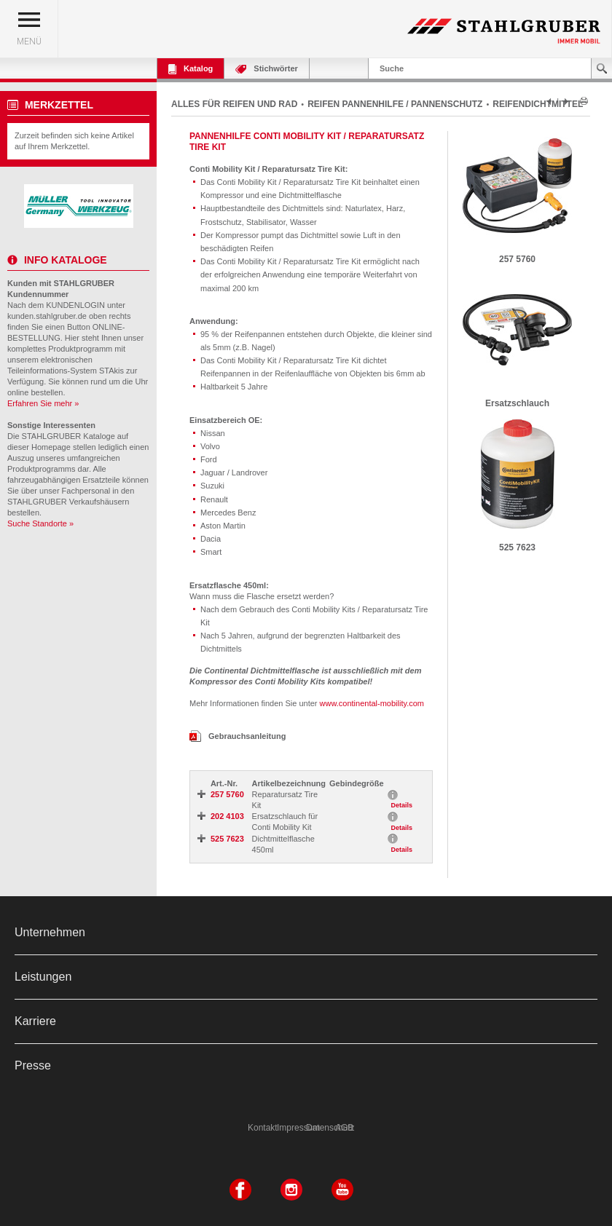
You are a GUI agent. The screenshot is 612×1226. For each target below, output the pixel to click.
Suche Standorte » (40, 523)
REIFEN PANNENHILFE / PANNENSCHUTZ (394, 104)
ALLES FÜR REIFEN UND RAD (234, 104)
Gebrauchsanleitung (237, 736)
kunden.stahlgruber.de (47, 316)
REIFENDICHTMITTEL (538, 104)
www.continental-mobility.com (372, 703)
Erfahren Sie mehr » (43, 403)
